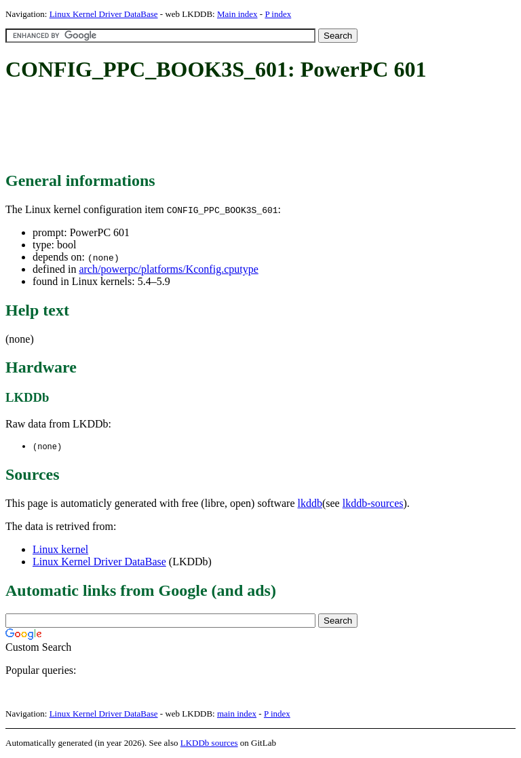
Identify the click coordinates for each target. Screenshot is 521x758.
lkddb (310, 504)
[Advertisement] (252, 127)
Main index (237, 14)
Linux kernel (60, 550)
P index (278, 14)
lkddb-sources (373, 504)
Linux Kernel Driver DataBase (104, 14)
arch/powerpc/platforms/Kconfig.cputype (168, 269)
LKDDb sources (209, 743)
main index (236, 714)
